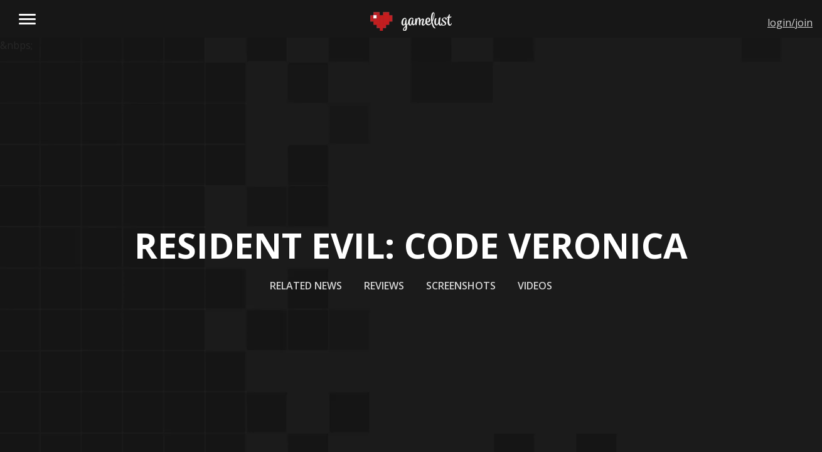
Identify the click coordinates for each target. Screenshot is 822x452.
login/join (790, 23)
